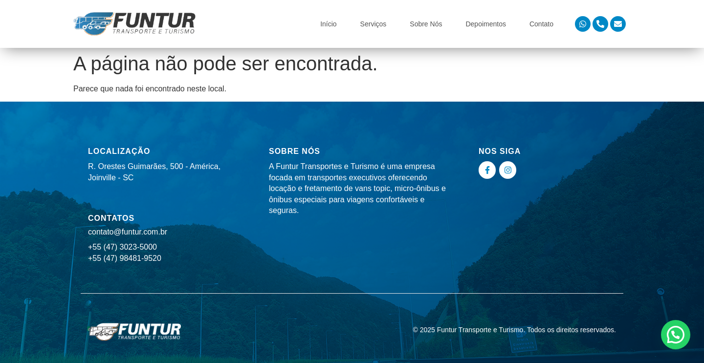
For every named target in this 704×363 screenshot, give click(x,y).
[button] (675, 334)
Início (328, 24)
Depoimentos (485, 24)
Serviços (373, 24)
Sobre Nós (426, 24)
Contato (541, 24)
